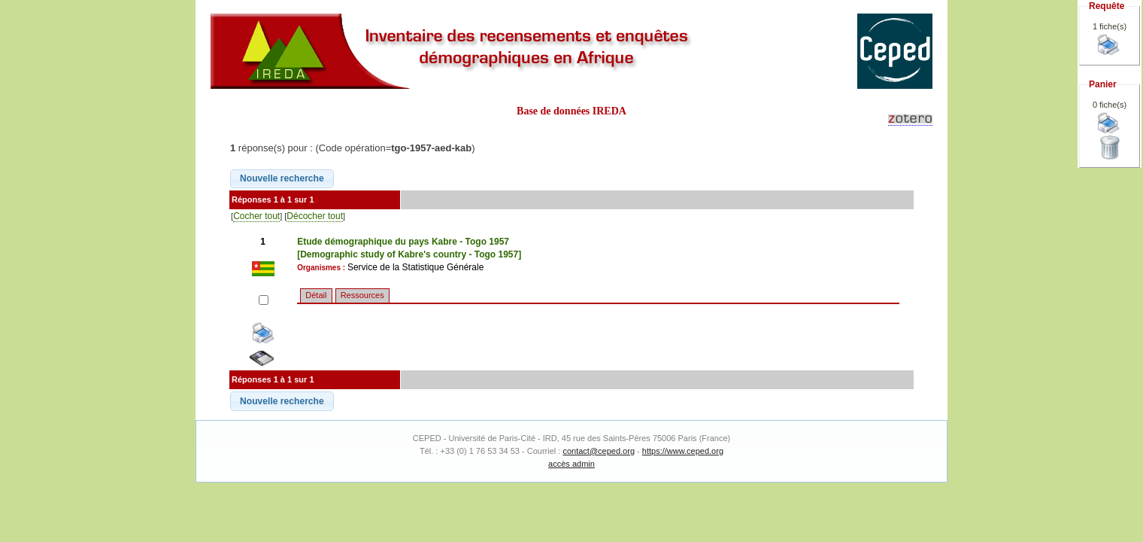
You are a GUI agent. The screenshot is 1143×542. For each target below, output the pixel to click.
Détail (316, 295)
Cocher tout (256, 216)
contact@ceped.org (598, 450)
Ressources (362, 295)
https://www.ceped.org (682, 450)
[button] (282, 179)
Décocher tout (315, 216)
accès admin (571, 463)
